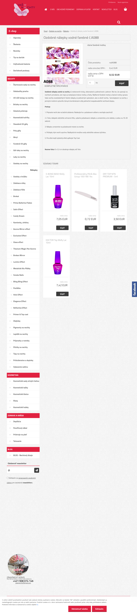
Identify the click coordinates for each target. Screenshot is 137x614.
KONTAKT (96, 9)
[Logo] (24, 9)
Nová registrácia (123, 2)
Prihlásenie (112, 2)
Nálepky (66, 31)
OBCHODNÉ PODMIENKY (65, 9)
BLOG (116, 9)
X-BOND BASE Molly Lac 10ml (55, 175)
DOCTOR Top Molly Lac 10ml (56, 241)
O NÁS (52, 9)
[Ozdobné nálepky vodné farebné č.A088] (62, 44)
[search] (119, 22)
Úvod (45, 31)
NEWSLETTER (107, 9)
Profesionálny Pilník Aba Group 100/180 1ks (85, 175)
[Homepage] (45, 9)
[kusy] (91, 82)
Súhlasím (99, 608)
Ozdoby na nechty (55, 31)
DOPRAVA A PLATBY (83, 9)
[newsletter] (36, 470)
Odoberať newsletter (17, 463)
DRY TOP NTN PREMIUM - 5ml (110, 175)
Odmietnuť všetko (80, 608)
